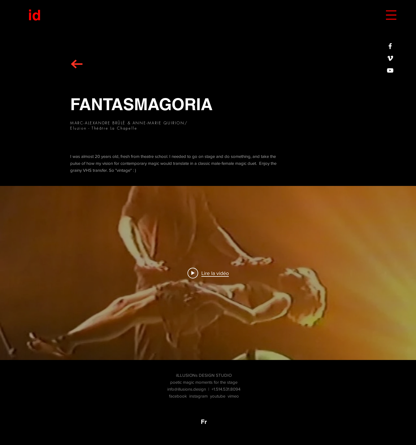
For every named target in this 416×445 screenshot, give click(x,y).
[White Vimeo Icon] (390, 58)
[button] (391, 15)
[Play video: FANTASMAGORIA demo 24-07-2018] (208, 273)
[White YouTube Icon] (390, 70)
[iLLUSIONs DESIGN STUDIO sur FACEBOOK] (390, 46)
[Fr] (203, 421)
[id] (34, 15)
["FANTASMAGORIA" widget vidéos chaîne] (208, 273)
